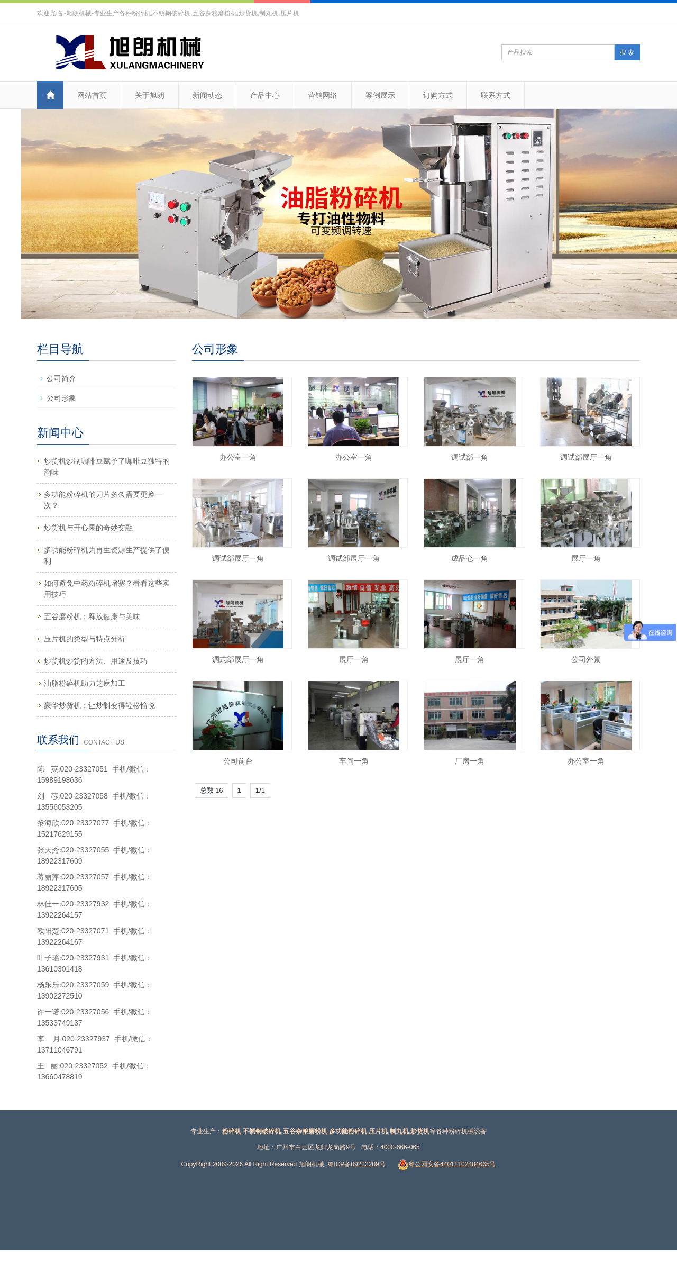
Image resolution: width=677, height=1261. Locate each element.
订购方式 (438, 95)
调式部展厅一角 (238, 659)
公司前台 (238, 761)
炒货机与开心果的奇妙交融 (88, 527)
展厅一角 (586, 558)
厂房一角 (469, 761)
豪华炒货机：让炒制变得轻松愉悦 (99, 705)
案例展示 (380, 95)
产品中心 (265, 95)
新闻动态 (207, 95)
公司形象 (61, 398)
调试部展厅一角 (586, 457)
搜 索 (627, 52)
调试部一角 (469, 457)
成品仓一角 (469, 558)
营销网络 (322, 95)
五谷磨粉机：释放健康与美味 (92, 616)
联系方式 (495, 95)
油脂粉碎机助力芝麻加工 (84, 683)
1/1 (260, 790)
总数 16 (211, 790)
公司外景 (586, 659)
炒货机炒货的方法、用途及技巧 (96, 661)
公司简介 (61, 378)
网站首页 (92, 95)
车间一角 (354, 761)
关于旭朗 (149, 95)
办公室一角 (238, 457)
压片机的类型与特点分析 (84, 638)
